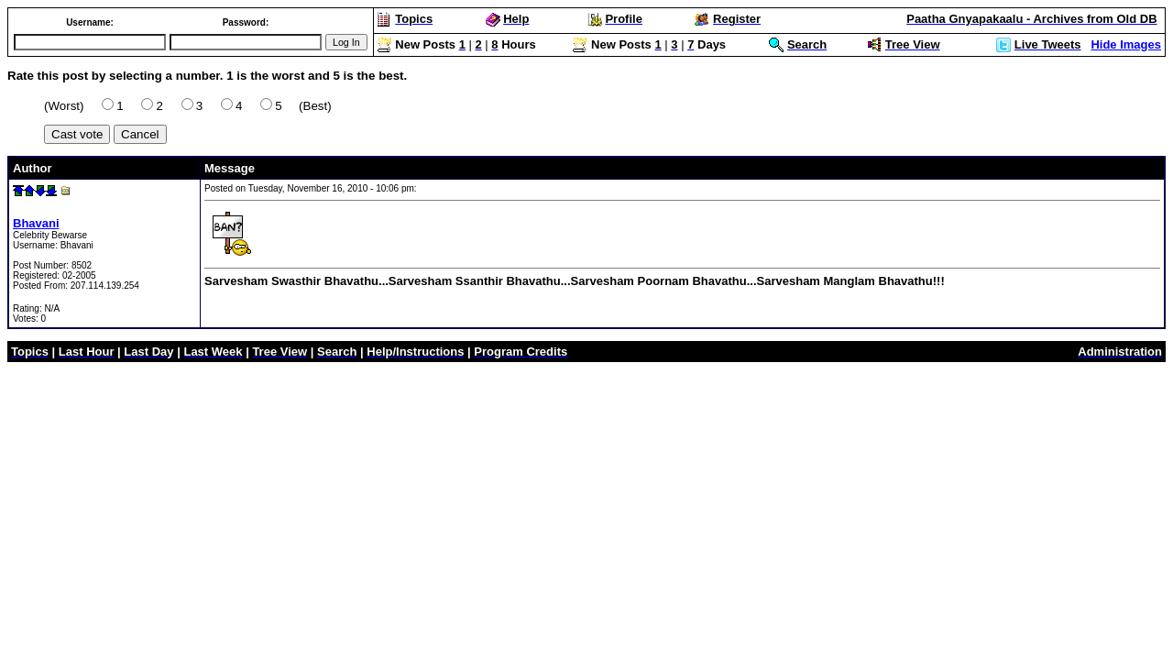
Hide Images (1126, 44)
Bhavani (36, 223)
